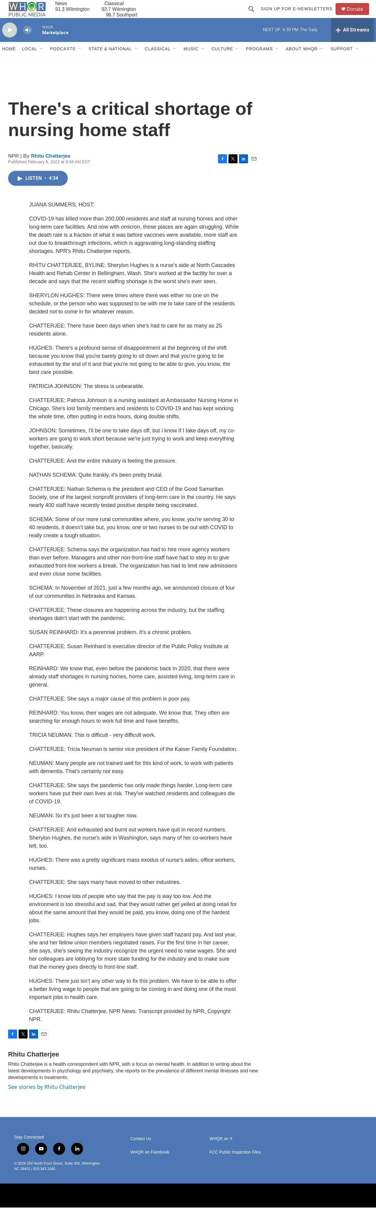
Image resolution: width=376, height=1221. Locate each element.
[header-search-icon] (254, 15)
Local (29, 62)
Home (9, 62)
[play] (9, 43)
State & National (110, 62)
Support (341, 62)
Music (191, 62)
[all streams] (352, 43)
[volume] (27, 43)
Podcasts (63, 62)
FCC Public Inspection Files (235, 1165)
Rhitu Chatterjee (50, 169)
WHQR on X (220, 1152)
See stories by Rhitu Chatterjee (46, 1100)
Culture (222, 62)
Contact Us (140, 1152)
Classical (158, 62)
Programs (259, 62)
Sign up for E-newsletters (299, 15)
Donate (358, 16)
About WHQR (302, 62)
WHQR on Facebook (149, 1165)
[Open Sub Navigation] (41, 62)
